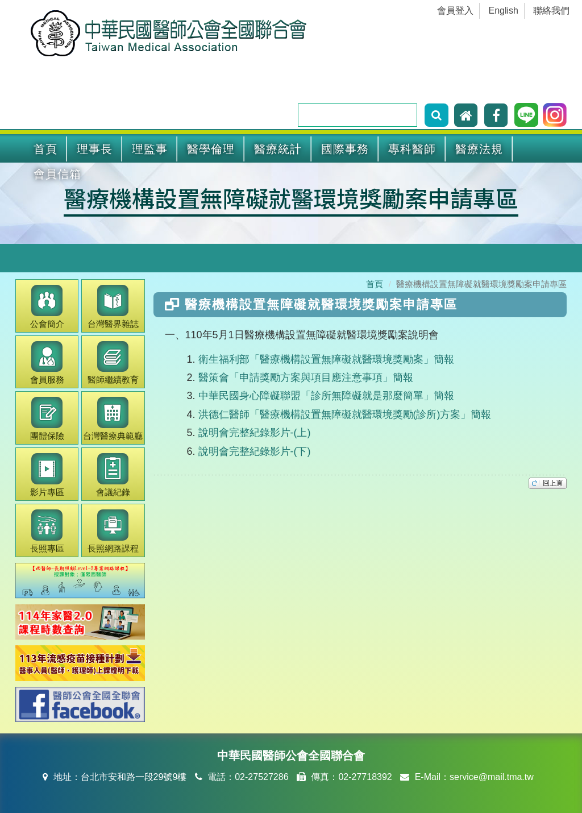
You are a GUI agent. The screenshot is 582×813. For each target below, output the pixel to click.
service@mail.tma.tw (492, 777)
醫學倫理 (211, 149)
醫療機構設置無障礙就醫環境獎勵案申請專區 (291, 197)
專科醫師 (412, 149)
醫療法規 (479, 149)
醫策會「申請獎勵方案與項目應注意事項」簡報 (305, 377)
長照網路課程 (113, 531)
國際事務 (345, 149)
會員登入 (455, 10)
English (503, 10)
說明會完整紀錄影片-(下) (254, 451)
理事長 (95, 149)
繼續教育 (113, 363)
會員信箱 (57, 174)
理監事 (150, 149)
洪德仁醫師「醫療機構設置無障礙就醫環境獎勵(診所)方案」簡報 (345, 414)
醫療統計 (278, 149)
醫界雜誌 (113, 307)
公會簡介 (47, 307)
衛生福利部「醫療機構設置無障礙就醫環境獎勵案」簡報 (326, 359)
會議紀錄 (113, 475)
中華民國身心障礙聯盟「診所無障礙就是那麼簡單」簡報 (326, 395)
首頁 (45, 149)
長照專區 (47, 531)
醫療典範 (113, 419)
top (548, 483)
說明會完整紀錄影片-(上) (254, 432)
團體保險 (47, 419)
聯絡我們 (551, 10)
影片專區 (47, 475)
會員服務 (47, 363)
